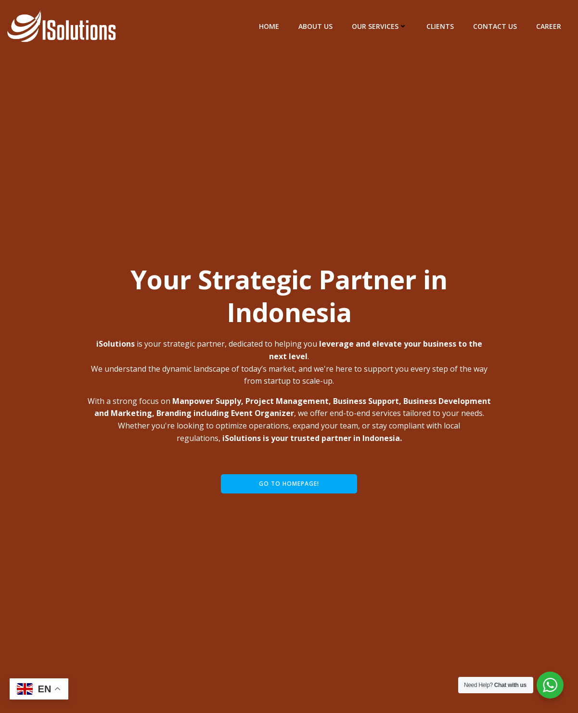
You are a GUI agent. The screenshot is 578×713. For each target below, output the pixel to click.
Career (548, 26)
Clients (440, 26)
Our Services (379, 26)
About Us (315, 26)
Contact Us (495, 26)
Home (269, 26)
